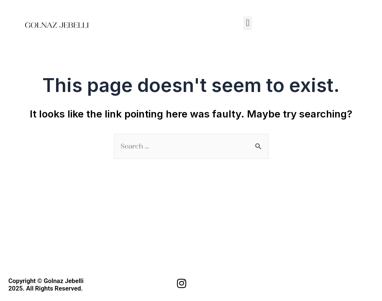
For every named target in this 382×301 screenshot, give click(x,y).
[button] (247, 23)
